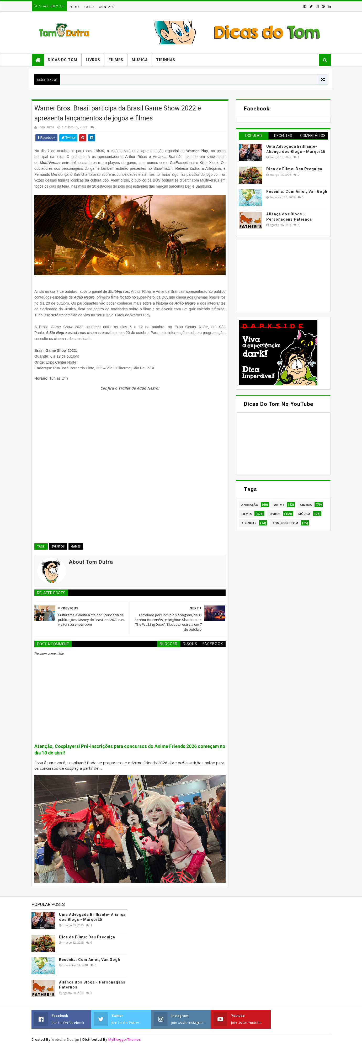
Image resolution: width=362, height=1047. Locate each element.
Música (304, 514)
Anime (279, 505)
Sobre (89, 7)
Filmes (116, 60)
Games (76, 546)
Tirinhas (165, 60)
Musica (140, 60)
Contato (107, 7)
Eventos (58, 546)
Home (75, 7)
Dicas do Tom (62, 60)
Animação (249, 505)
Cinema (306, 505)
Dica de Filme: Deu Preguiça (294, 169)
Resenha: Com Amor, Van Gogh (296, 191)
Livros (93, 60)
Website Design (65, 1039)
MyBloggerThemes (124, 1039)
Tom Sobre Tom (285, 523)
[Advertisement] (278, 275)
